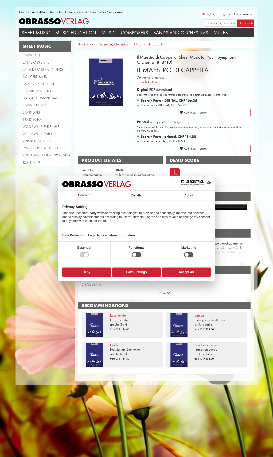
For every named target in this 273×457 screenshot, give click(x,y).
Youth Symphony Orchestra (46, 155)
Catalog (70, 12)
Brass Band (31, 55)
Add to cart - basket (193, 112)
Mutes (220, 33)
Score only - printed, (163, 141)
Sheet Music (36, 33)
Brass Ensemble (35, 105)
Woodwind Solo (37, 134)
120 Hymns (31, 162)
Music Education (75, 33)
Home (23, 12)
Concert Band (34, 77)
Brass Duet (31, 112)
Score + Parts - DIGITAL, (169, 100)
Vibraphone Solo (36, 141)
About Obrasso (89, 12)
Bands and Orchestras (180, 33)
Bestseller (56, 12)
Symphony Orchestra (40, 148)
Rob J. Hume (150, 82)
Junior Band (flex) (37, 91)
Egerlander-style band (41, 98)
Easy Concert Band (38, 84)
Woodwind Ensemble (40, 127)
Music (108, 33)
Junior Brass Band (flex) (42, 69)
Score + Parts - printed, (168, 136)
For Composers (112, 12)
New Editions (39, 12)
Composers (134, 33)
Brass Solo (31, 119)
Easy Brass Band (36, 62)
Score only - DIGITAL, (163, 105)
